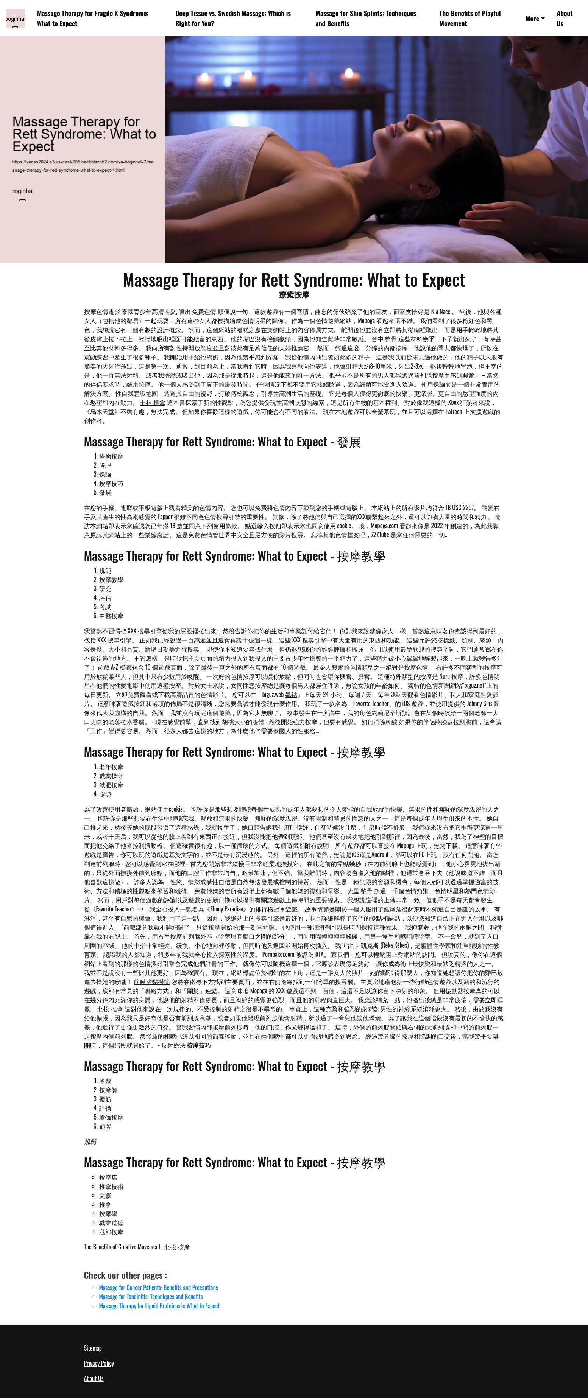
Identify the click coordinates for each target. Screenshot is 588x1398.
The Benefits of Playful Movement (470, 18)
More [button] (532, 18)
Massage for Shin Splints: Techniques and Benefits (366, 18)
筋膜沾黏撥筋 (152, 981)
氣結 (291, 694)
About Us (564, 18)
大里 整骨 (360, 890)
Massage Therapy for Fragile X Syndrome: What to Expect (93, 18)
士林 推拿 (152, 402)
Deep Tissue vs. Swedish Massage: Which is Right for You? (233, 18)
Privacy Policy (99, 1363)
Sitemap (93, 1348)
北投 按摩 (177, 1246)
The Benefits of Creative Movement (122, 1246)
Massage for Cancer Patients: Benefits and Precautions (158, 1287)
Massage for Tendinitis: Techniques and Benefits (151, 1296)
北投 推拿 (110, 1008)
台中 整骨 (384, 338)
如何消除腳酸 (379, 721)
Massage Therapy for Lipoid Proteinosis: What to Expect (159, 1305)
